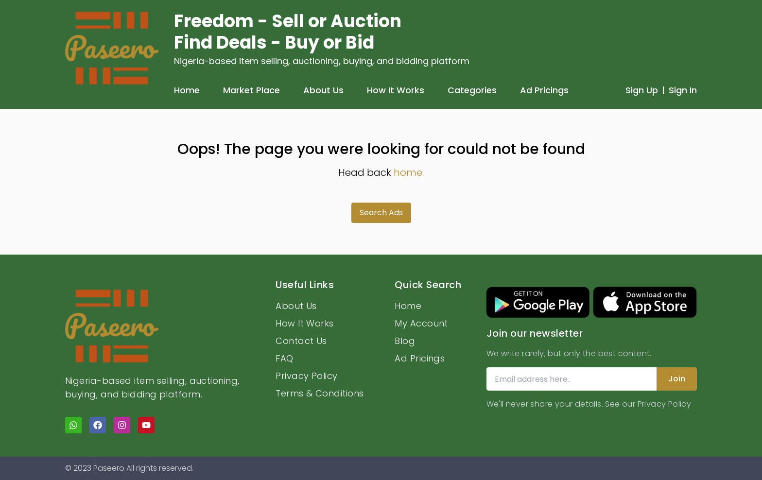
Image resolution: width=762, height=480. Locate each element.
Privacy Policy (306, 376)
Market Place (251, 90)
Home (187, 90)
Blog (405, 341)
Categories (472, 90)
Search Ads (381, 212)
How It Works (395, 90)
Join (676, 378)
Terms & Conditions (320, 393)
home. (409, 172)
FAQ (284, 358)
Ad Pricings (544, 90)
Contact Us (301, 341)
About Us (323, 90)
